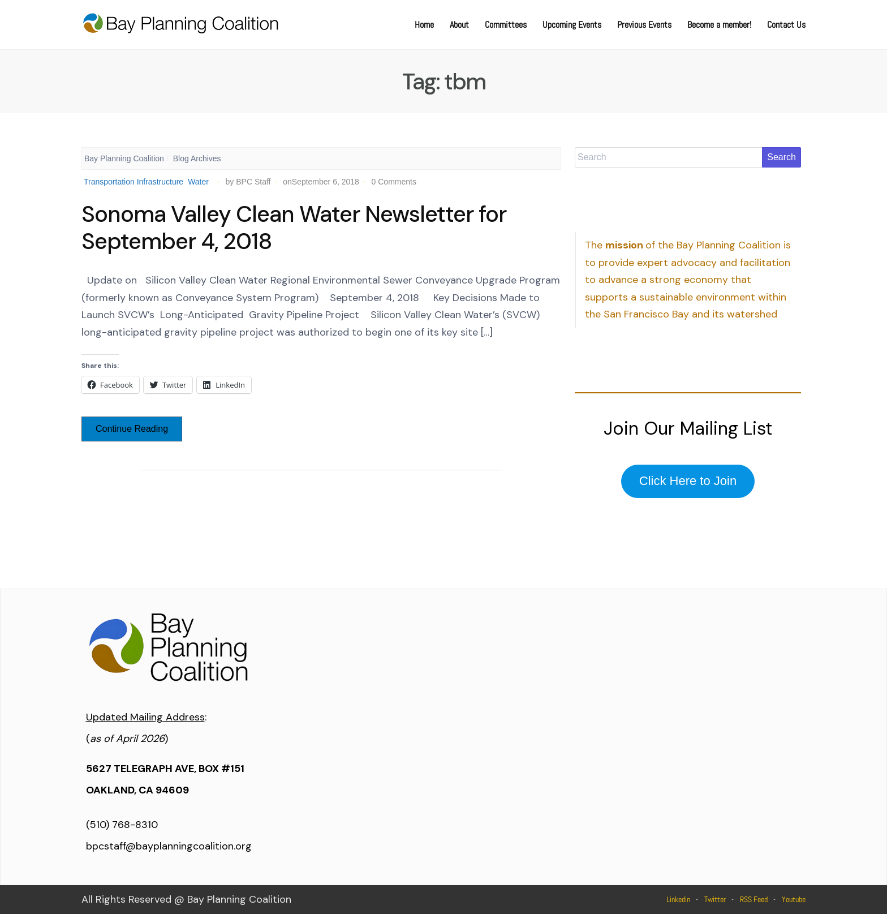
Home (424, 25)
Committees (506, 25)
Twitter (715, 899)
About (459, 25)
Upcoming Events (571, 25)
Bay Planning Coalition (124, 158)
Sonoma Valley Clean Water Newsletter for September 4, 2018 (293, 227)
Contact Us (786, 25)
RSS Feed (754, 899)
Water (198, 181)
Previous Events (644, 25)
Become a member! (719, 25)
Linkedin (678, 899)
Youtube (794, 899)
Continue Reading (132, 429)
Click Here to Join (688, 481)
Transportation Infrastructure (133, 181)
